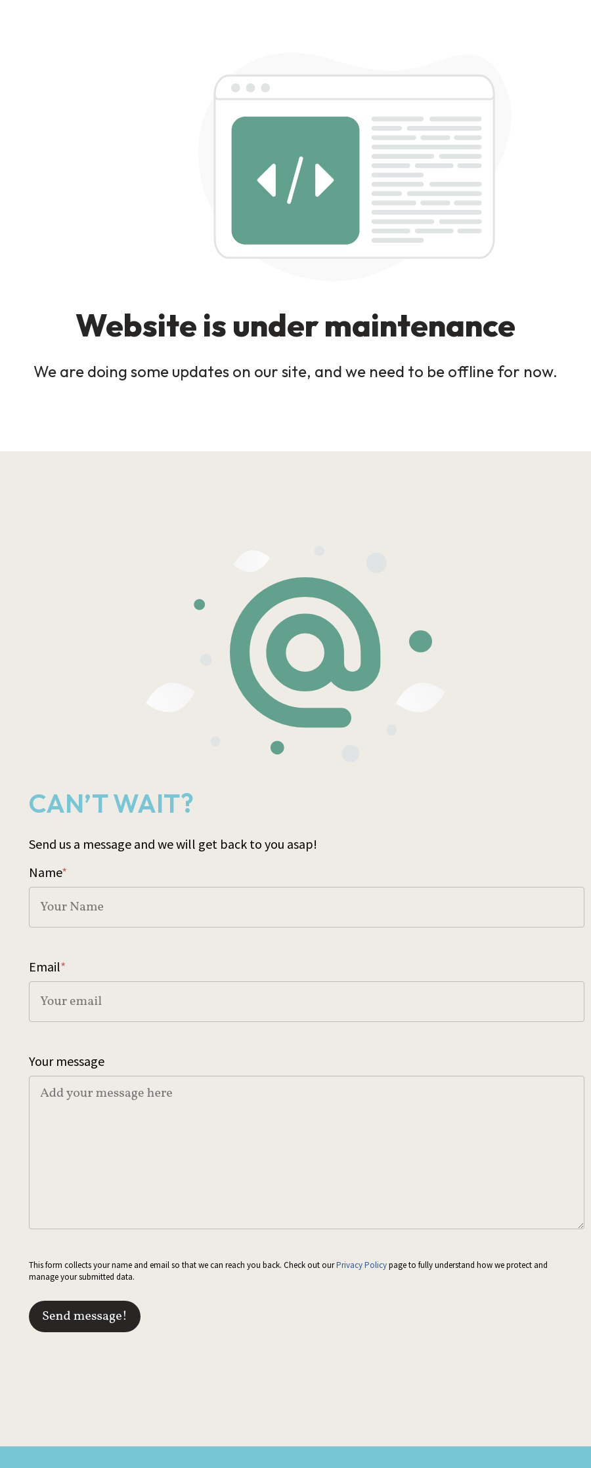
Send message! (84, 1316)
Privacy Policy (361, 1265)
